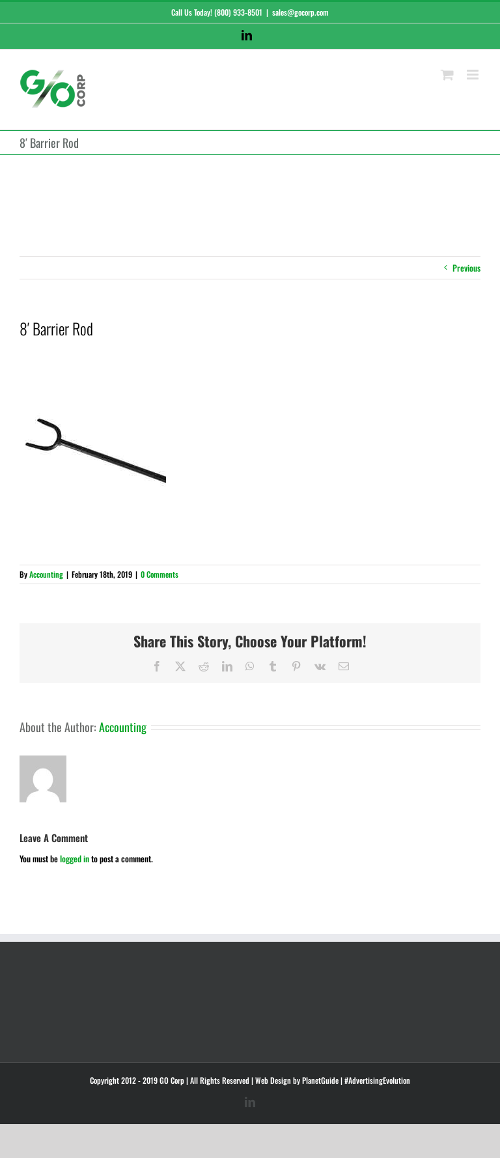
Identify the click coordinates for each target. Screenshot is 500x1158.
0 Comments (159, 574)
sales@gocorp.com (300, 12)
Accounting (46, 574)
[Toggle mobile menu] (473, 74)
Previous (466, 267)
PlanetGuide (320, 1080)
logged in (74, 858)
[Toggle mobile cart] (447, 74)
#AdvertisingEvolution (377, 1080)
